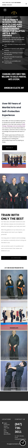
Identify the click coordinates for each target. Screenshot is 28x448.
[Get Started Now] (14, 258)
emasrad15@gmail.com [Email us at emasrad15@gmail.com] (20, 439)
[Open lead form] (23, 443)
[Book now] (9, 147)
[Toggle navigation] (5, 10)
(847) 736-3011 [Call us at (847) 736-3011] (18, 428)
